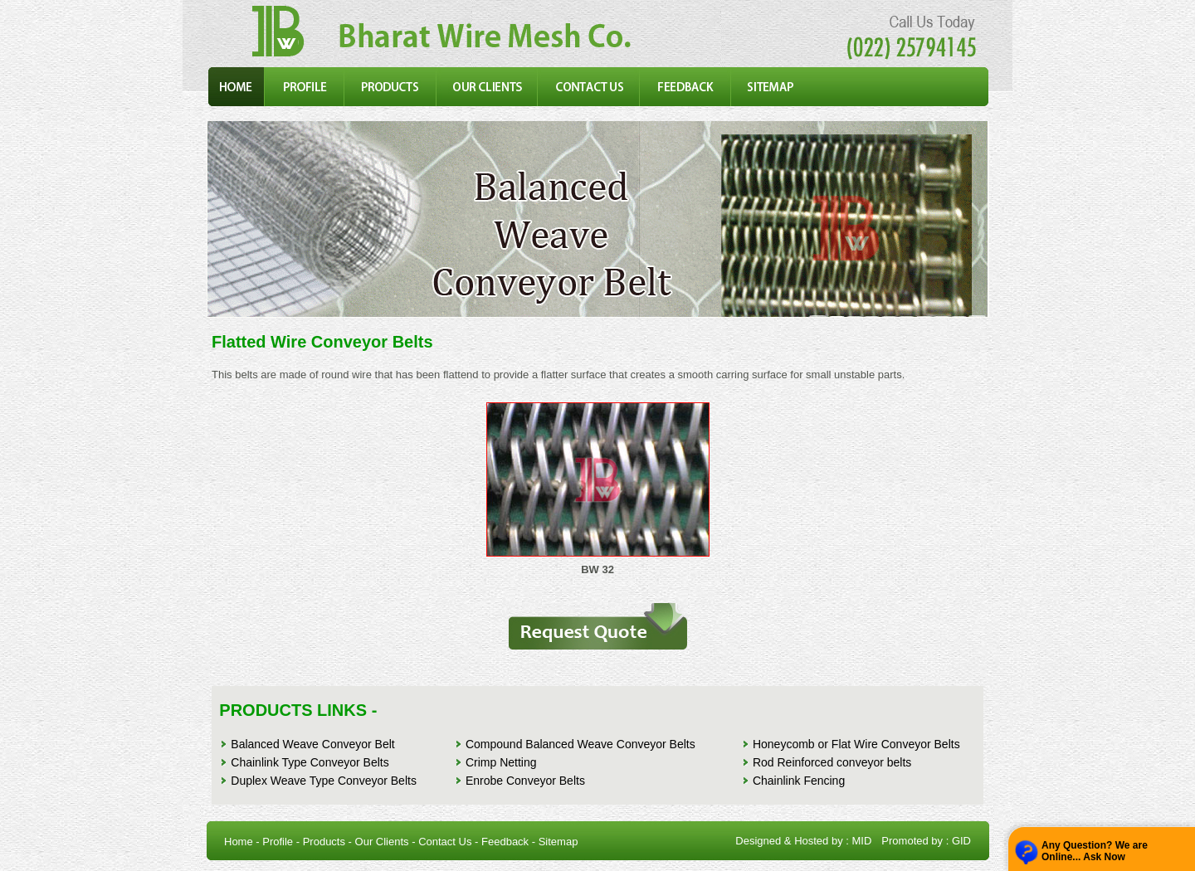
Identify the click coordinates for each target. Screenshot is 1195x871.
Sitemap (558, 841)
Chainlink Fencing (799, 780)
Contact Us (444, 841)
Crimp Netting (501, 762)
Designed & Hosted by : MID (803, 841)
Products (324, 841)
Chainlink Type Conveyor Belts (309, 762)
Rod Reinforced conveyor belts (832, 762)
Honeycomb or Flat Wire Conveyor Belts (856, 744)
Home (238, 841)
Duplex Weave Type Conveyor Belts (324, 780)
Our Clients (382, 841)
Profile (277, 841)
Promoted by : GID (926, 841)
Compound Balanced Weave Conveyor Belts (580, 744)
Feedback (505, 841)
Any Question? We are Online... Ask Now (1094, 851)
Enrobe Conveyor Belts (525, 780)
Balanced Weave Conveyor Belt (312, 744)
